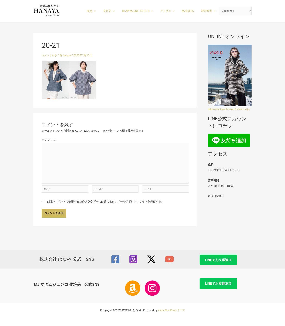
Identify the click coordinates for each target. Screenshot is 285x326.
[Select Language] (235, 11)
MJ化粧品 (190, 11)
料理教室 (209, 10)
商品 (101, 10)
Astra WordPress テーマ (171, 310)
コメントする (50, 55)
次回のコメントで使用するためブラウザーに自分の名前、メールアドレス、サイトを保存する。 (105, 206)
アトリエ (172, 10)
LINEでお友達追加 (218, 260)
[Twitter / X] (151, 259)
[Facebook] (115, 259)
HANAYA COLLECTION (143, 10)
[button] (104, 10)
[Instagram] (133, 259)
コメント (49, 140)
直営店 (117, 10)
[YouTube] (169, 259)
